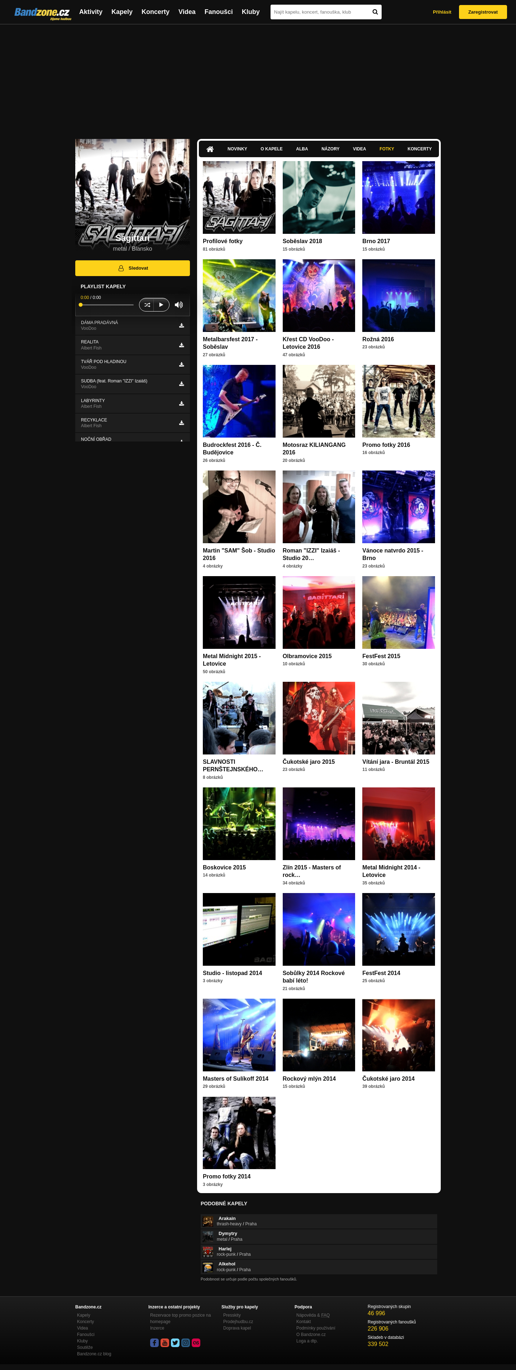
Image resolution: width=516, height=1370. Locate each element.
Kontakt (303, 1321)
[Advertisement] (258, 78)
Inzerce (157, 1328)
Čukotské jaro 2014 (388, 1079)
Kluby (251, 11)
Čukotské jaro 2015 (309, 762)
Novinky (237, 148)
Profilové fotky (223, 241)
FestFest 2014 (381, 973)
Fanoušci (219, 11)
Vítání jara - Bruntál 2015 (395, 762)
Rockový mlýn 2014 (309, 1079)
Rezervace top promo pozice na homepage (180, 1318)
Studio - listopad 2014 (232, 973)
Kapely (122, 11)
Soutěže (85, 1347)
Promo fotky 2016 (386, 445)
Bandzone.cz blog (94, 1353)
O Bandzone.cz (311, 1334)
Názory (330, 148)
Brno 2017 (376, 241)
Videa (187, 11)
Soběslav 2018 (302, 241)
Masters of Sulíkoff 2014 (235, 1079)
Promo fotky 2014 (226, 1176)
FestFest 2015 (381, 656)
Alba (302, 148)
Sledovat (132, 268)
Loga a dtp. (307, 1341)
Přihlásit (442, 12)
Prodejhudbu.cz (238, 1321)
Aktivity (90, 11)
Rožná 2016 (378, 339)
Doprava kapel (237, 1328)
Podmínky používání (315, 1328)
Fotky (386, 148)
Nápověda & (313, 1315)
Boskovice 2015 (224, 867)
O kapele (271, 148)
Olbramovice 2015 (307, 656)
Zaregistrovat (483, 12)
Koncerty (155, 11)
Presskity (232, 1315)
